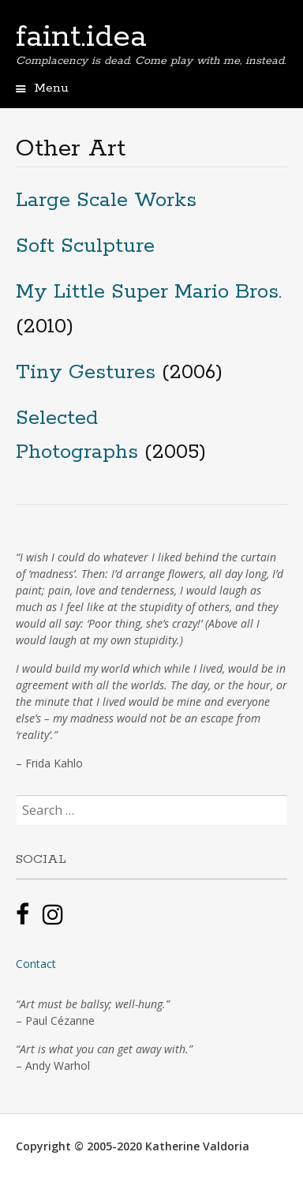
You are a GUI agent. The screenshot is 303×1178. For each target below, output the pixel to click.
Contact (36, 963)
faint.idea (81, 37)
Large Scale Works (106, 200)
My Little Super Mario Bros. (149, 292)
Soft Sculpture (85, 246)
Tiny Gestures (85, 372)
